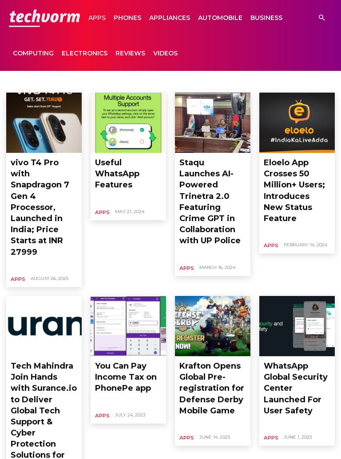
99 (87, 412)
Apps (97, 18)
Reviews (130, 53)
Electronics (84, 53)
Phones (127, 18)
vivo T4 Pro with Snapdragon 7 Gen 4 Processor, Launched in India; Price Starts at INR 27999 (43, 175)
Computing (33, 53)
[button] (321, 18)
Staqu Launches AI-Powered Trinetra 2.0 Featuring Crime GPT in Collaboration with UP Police (211, 175)
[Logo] (44, 17)
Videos (165, 53)
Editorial (187, 81)
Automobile (220, 18)
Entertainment (259, 81)
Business (266, 18)
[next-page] (107, 412)
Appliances (169, 18)
